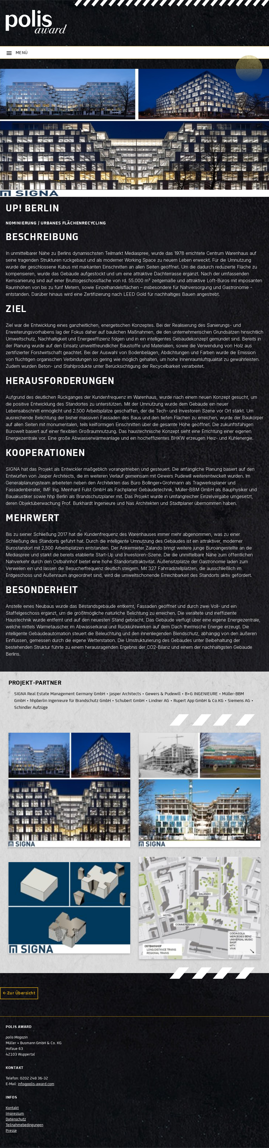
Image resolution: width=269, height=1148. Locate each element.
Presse (11, 1131)
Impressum (15, 1114)
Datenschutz (16, 1120)
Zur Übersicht (21, 993)
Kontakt (12, 1108)
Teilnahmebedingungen (24, 1125)
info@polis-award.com (36, 1084)
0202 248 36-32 (34, 1079)
